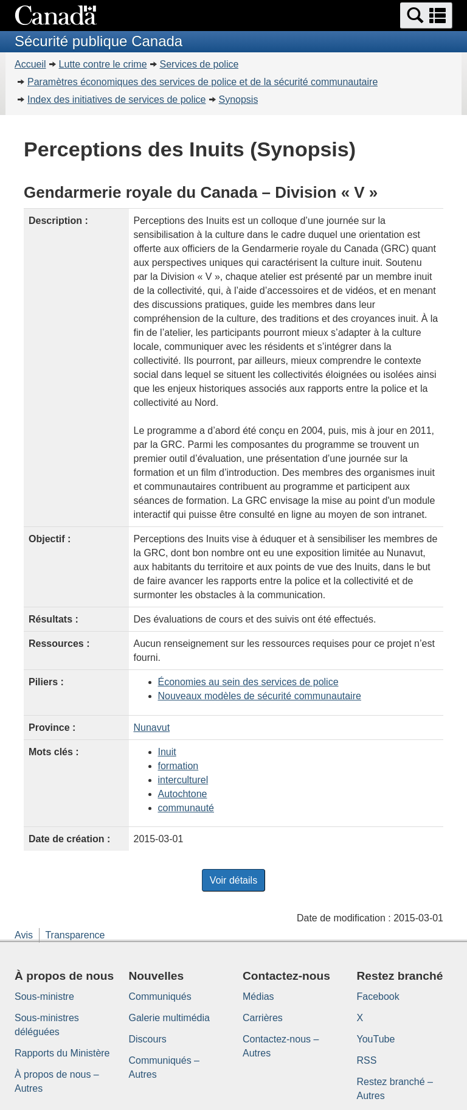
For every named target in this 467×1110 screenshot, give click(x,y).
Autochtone (182, 794)
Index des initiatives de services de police (116, 99)
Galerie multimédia (169, 1018)
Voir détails (233, 880)
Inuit (167, 752)
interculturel (183, 780)
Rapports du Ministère (62, 1053)
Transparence (75, 935)
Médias (258, 996)
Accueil (30, 64)
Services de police (199, 64)
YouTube (376, 1039)
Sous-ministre (44, 996)
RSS (367, 1060)
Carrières (263, 1018)
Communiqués (160, 996)
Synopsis (238, 99)
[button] (426, 15)
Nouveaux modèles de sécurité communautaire (259, 696)
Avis (24, 935)
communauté (186, 808)
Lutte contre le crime (103, 64)
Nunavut (152, 727)
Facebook (378, 996)
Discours (148, 1039)
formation (178, 766)
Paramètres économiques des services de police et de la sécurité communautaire (202, 82)
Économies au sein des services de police (248, 682)
